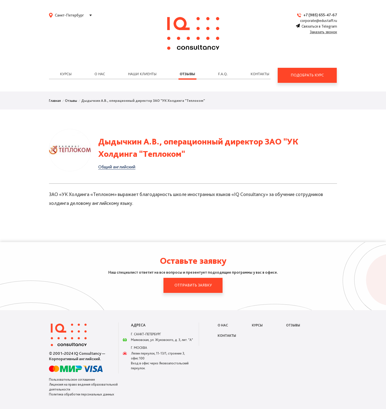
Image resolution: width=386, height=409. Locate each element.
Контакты (260, 73)
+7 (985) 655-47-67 (320, 15)
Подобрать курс (307, 75)
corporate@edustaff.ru (318, 20)
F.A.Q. (223, 73)
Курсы (66, 73)
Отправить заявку (193, 285)
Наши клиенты (142, 73)
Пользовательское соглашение (72, 379)
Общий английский (116, 166)
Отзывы (187, 73)
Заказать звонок (323, 32)
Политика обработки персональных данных (81, 394)
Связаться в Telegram (316, 26)
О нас (100, 73)
